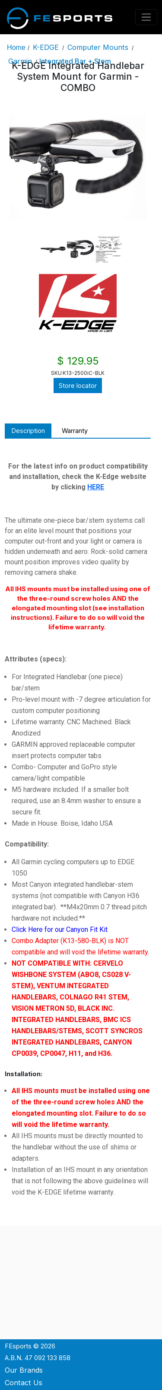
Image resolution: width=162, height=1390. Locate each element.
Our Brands (24, 1370)
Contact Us (23, 1382)
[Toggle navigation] (146, 17)
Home (16, 47)
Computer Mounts (97, 47)
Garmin (20, 61)
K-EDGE (46, 47)
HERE (95, 487)
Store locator (78, 386)
